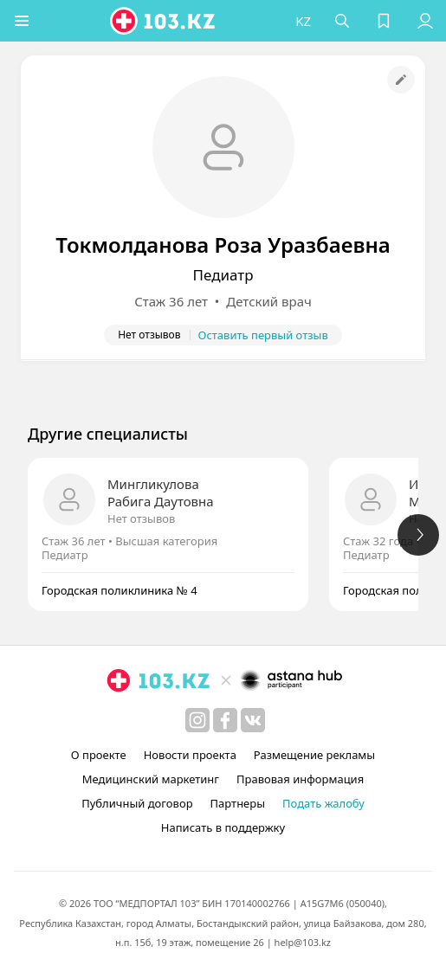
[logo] (163, 21)
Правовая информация (300, 779)
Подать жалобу (323, 803)
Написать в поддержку (223, 827)
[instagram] (197, 720)
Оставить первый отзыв (263, 335)
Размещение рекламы (314, 755)
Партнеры (238, 803)
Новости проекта (190, 755)
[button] (21, 21)
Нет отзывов (141, 518)
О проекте (98, 755)
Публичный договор (136, 803)
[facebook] (225, 720)
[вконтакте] (253, 720)
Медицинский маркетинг (150, 779)
